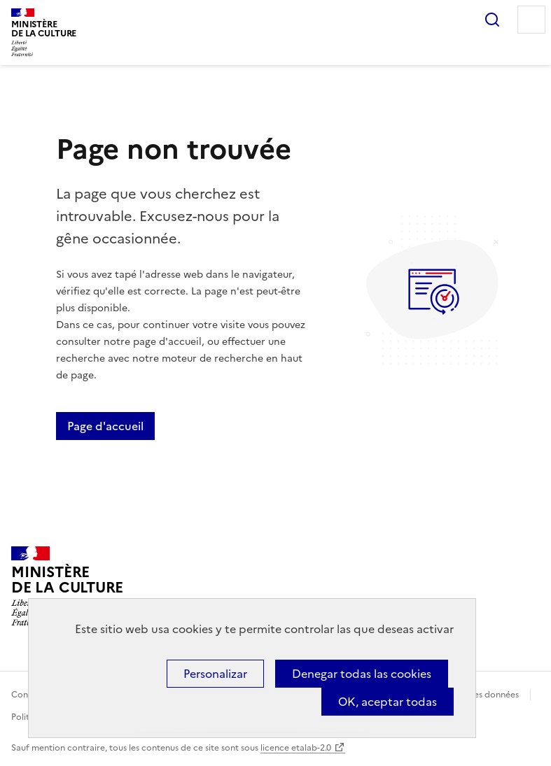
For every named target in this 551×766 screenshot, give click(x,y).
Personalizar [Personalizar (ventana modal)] (215, 673)
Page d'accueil (105, 426)
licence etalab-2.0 (295, 748)
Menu (531, 20)
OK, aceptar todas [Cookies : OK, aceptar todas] (387, 701)
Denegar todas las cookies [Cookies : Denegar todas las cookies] (361, 673)
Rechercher (492, 20)
